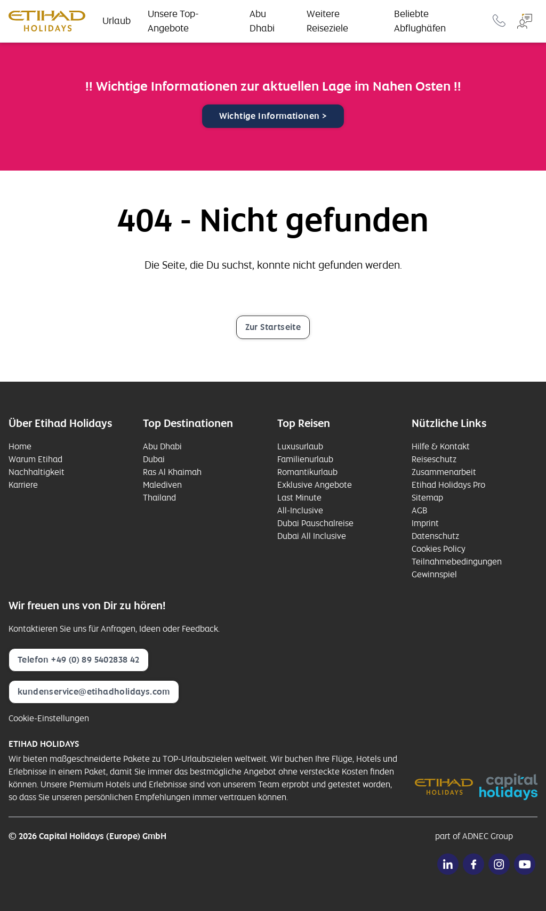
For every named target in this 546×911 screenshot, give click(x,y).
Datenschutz (435, 536)
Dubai (154, 459)
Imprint (425, 523)
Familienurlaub (305, 459)
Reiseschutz (434, 459)
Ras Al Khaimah (172, 472)
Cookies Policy (438, 548)
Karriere (23, 484)
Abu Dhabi (162, 446)
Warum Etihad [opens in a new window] (35, 459)
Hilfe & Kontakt (441, 446)
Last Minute (299, 497)
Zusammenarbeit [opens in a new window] (444, 472)
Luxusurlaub (300, 446)
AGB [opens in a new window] (419, 510)
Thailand (159, 497)
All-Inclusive (300, 510)
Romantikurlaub (307, 472)
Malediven (162, 484)
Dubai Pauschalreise (315, 523)
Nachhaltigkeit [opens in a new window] (37, 472)
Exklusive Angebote (314, 484)
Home (20, 446)
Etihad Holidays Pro (448, 484)
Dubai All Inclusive (311, 536)
